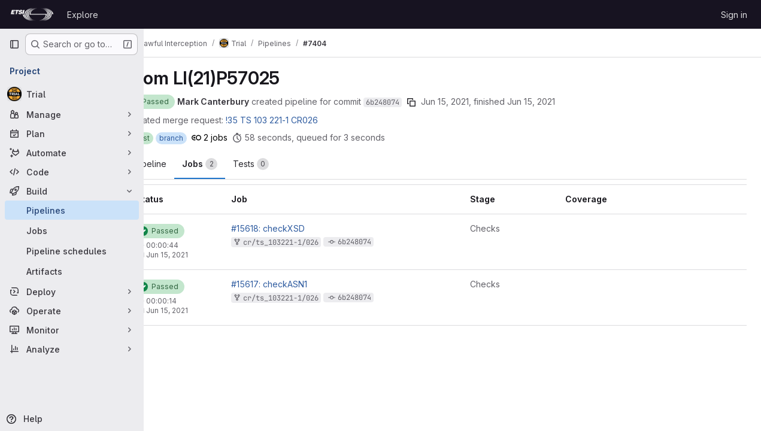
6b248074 (414, 102)
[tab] (231, 164)
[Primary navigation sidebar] (14, 44)
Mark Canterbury (245, 101)
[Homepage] (32, 14)
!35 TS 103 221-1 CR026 (303, 120)
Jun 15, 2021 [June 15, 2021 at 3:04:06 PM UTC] (477, 101)
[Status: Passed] (182, 102)
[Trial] (72, 94)
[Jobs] (72, 230)
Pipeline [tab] (182, 164)
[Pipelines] (72, 210)
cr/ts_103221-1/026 (307, 242)
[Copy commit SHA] (443, 102)
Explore (82, 15)
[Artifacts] (72, 271)
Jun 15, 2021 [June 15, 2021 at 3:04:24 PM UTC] (199, 310)
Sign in (734, 15)
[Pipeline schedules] (72, 250)
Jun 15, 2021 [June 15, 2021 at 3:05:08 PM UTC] (563, 101)
